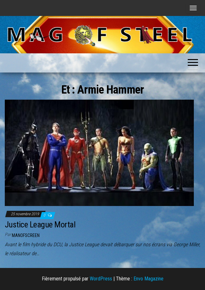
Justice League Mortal (40, 224)
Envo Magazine (148, 279)
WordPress (101, 279)
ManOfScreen (26, 235)
